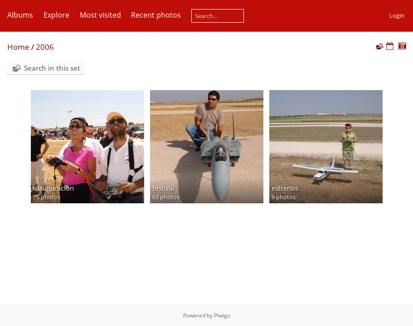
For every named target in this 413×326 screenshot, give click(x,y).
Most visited (100, 15)
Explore (56, 15)
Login (396, 15)
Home (18, 47)
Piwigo (222, 315)
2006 (45, 47)
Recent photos (156, 15)
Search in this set (52, 67)
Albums (20, 15)
